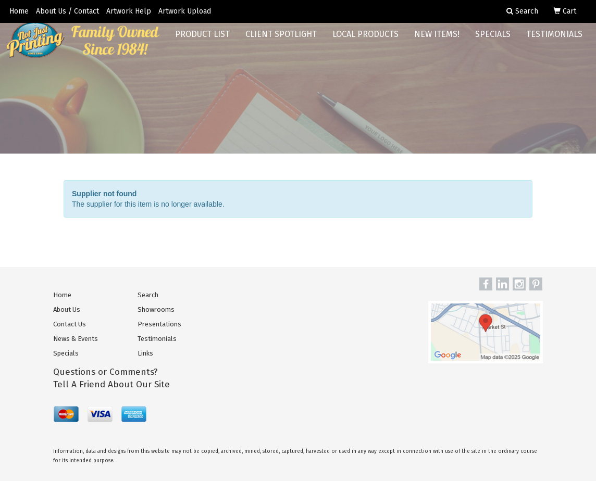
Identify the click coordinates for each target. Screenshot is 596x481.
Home (19, 11)
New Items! (437, 41)
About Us (66, 309)
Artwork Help (128, 11)
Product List (202, 41)
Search (148, 295)
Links (145, 353)
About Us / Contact (67, 11)
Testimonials (554, 41)
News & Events (75, 339)
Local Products (365, 41)
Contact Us (69, 324)
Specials (493, 41)
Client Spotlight (281, 41)
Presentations (159, 324)
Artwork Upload (184, 11)
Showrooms (156, 309)
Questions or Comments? (105, 371)
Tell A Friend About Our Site (111, 384)
